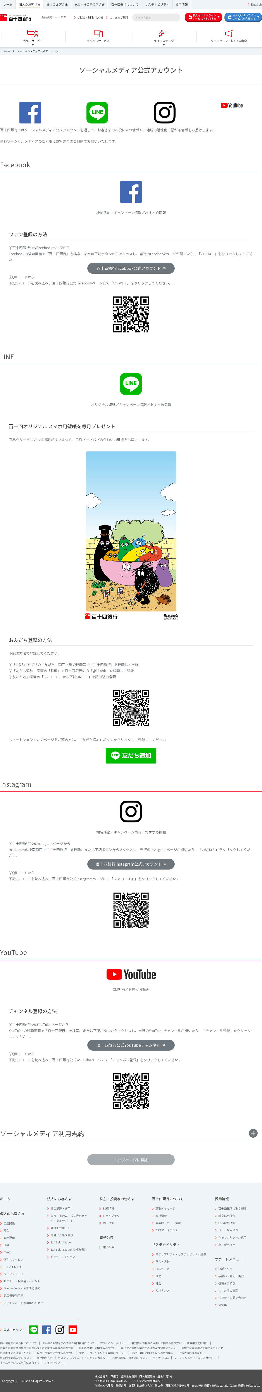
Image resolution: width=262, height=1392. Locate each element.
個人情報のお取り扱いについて (18, 1343)
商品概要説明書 (13, 1295)
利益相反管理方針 (197, 1343)
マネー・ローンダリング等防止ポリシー (102, 1353)
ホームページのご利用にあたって (19, 1362)
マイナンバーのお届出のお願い (23, 1303)
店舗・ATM (225, 1269)
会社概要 (161, 1216)
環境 (158, 1276)
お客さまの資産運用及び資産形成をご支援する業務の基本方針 (36, 1348)
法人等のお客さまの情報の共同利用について (68, 1343)
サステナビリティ (157, 4)
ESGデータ (162, 1269)
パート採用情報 (228, 1230)
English (256, 4)
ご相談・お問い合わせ (90, 17)
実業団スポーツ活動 (168, 1223)
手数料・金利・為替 (231, 1276)
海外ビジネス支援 (62, 1235)
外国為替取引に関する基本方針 (97, 1348)
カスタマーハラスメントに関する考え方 (81, 1357)
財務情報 (108, 1208)
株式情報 (108, 1223)
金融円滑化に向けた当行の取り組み (152, 1353)
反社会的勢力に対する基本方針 (55, 1353)
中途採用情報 (226, 1223)
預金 (6, 1230)
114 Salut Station (61, 1242)
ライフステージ (13, 1274)
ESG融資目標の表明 (190, 1353)
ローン (7, 1252)
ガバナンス (162, 1290)
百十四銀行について (125, 4)
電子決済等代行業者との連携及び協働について (148, 1348)
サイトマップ (52, 1362)
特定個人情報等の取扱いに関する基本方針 (156, 1343)
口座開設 (9, 1223)
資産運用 (9, 1238)
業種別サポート (61, 1228)
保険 (6, 1245)
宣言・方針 (162, 1261)
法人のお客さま (57, 4)
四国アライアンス (166, 1230)
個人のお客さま (29, 4)
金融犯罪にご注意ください (15, 1353)
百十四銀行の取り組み (232, 1208)
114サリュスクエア (63, 1257)
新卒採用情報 (226, 1216)
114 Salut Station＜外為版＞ (69, 1249)
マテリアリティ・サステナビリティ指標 (180, 1254)
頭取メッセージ (165, 1208)
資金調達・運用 (61, 1208)
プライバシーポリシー (113, 1343)
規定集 (222, 1305)
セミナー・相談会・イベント (21, 1281)
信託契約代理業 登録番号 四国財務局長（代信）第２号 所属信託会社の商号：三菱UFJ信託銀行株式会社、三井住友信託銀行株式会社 (177, 1385)
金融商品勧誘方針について (15, 1357)
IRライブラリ (111, 1216)
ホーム (7, 4)
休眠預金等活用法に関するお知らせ (202, 1348)
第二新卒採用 (226, 1245)
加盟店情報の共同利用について (129, 1357)
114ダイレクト (12, 1267)
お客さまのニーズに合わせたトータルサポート (69, 1218)
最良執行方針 (45, 1357)
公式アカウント (14, 1330)
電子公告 (107, 1237)
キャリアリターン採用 (232, 1237)
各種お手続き (226, 1283)
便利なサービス (13, 1259)
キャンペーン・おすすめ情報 (21, 1288)
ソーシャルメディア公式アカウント (195, 1357)
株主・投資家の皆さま (89, 4)
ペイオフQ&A (161, 1357)
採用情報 (182, 4)
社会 (158, 1283)
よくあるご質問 (119, 17)
